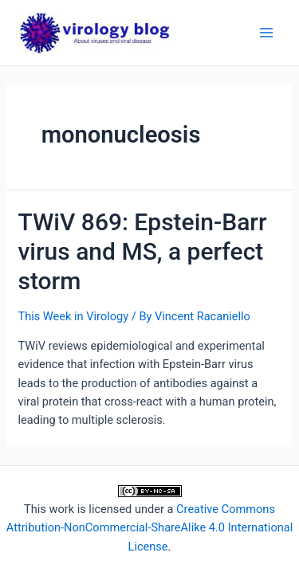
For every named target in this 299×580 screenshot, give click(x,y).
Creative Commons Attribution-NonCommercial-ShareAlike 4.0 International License (149, 528)
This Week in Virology (73, 316)
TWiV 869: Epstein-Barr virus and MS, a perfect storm (142, 251)
